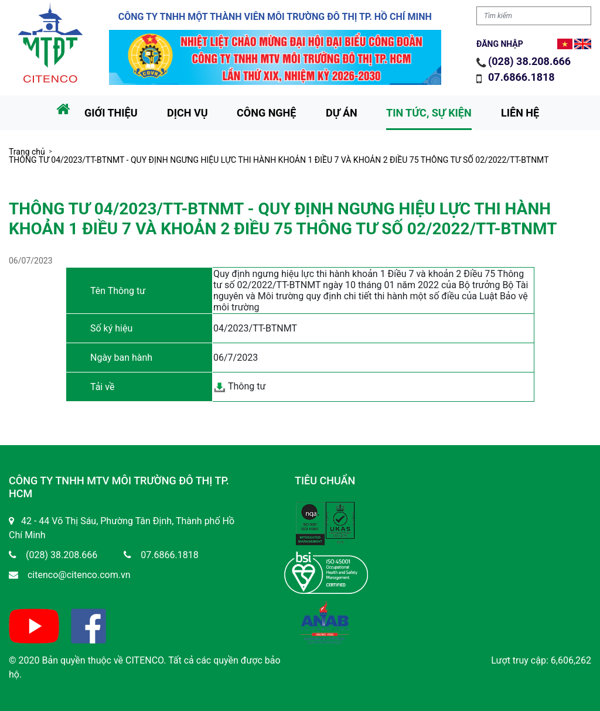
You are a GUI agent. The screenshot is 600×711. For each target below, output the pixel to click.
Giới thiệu (111, 113)
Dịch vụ (187, 113)
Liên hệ (520, 113)
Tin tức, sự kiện (429, 113)
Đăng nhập (499, 44)
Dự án (341, 113)
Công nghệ (266, 113)
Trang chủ (27, 152)
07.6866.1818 (522, 77)
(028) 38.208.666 (529, 61)
